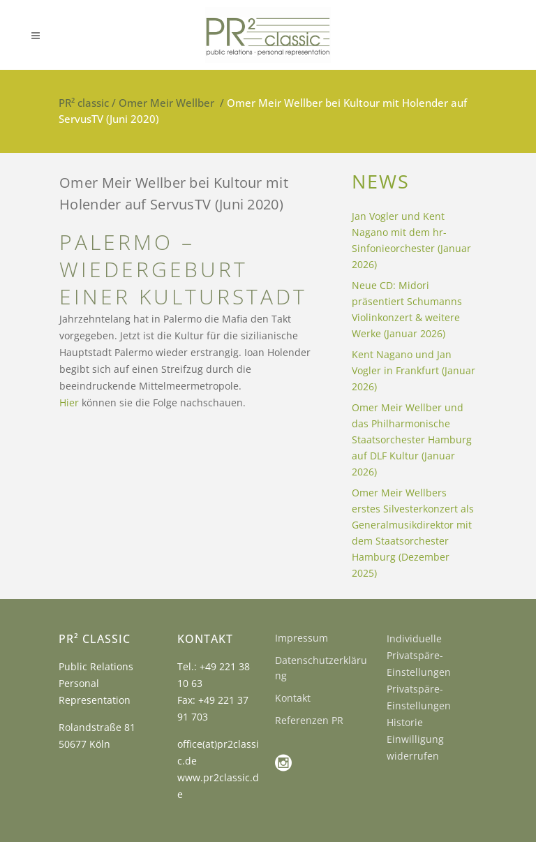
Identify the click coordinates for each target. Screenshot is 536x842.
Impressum (301, 637)
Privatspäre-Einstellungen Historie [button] (419, 705)
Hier (69, 402)
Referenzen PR (309, 720)
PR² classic (84, 103)
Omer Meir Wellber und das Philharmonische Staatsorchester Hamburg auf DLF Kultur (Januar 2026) (412, 439)
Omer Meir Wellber (166, 103)
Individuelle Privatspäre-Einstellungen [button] (419, 655)
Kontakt (293, 697)
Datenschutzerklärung (321, 667)
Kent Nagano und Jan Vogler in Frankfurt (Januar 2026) (413, 370)
